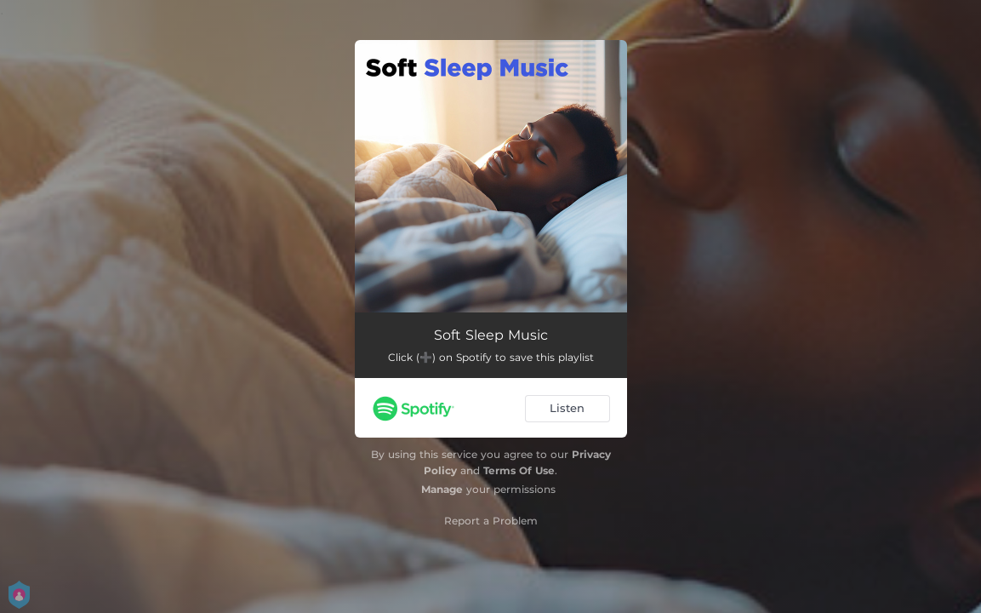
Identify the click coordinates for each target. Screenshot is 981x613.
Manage (442, 489)
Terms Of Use (519, 470)
